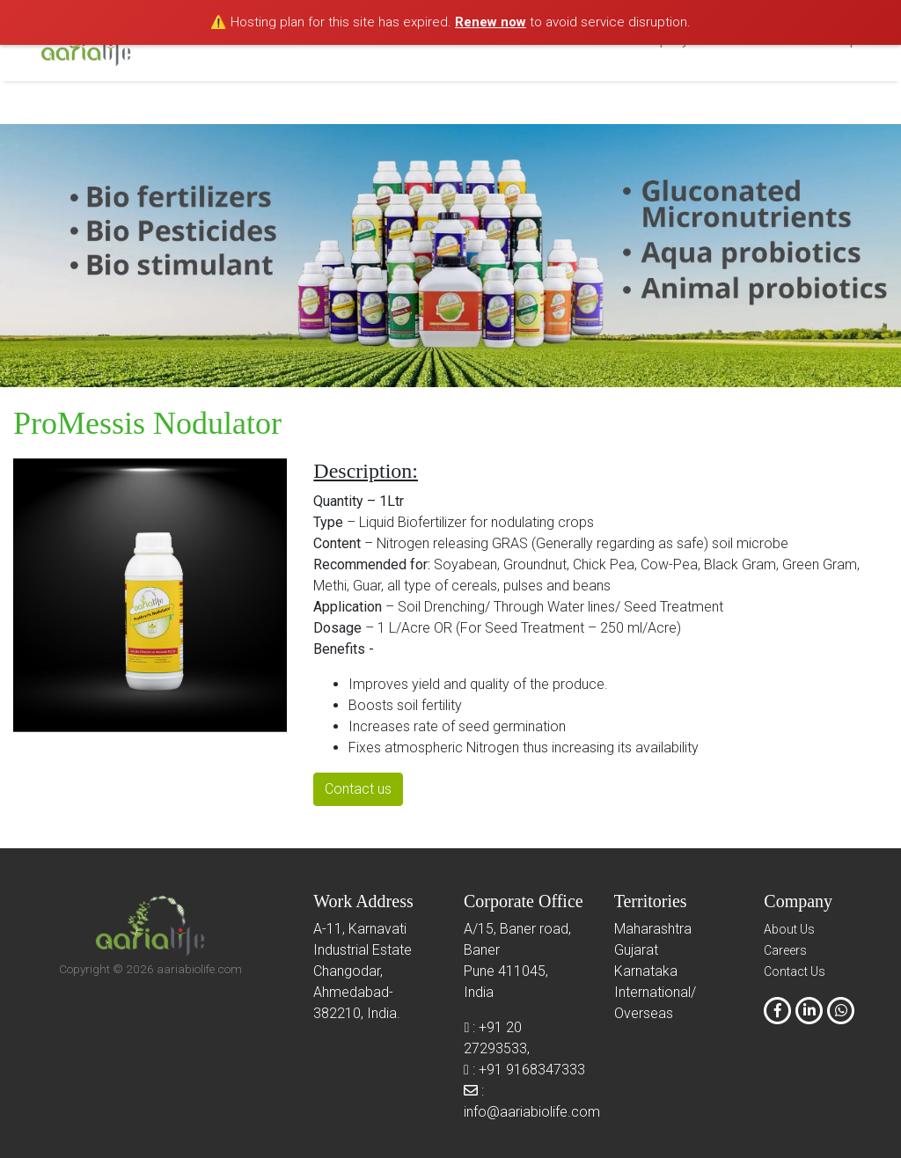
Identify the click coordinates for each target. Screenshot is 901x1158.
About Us (789, 929)
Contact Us (794, 971)
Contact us (358, 789)
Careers (785, 950)
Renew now (490, 22)
